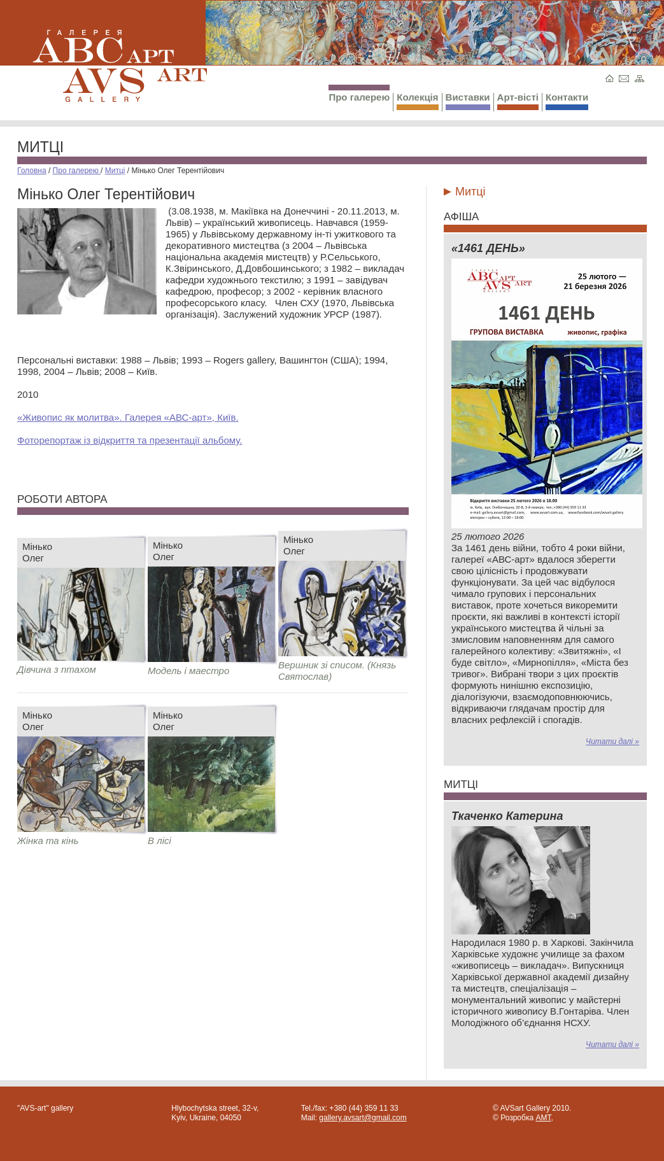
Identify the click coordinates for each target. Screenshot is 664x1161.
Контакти (567, 101)
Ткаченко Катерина (507, 816)
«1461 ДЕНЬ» (488, 248)
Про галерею (359, 93)
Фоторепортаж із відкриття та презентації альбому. (129, 440)
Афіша (461, 217)
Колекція (417, 101)
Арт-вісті (518, 101)
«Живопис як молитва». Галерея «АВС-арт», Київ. (128, 417)
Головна (31, 170)
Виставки (468, 101)
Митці (40, 147)
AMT (543, 1117)
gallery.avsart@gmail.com (362, 1117)
